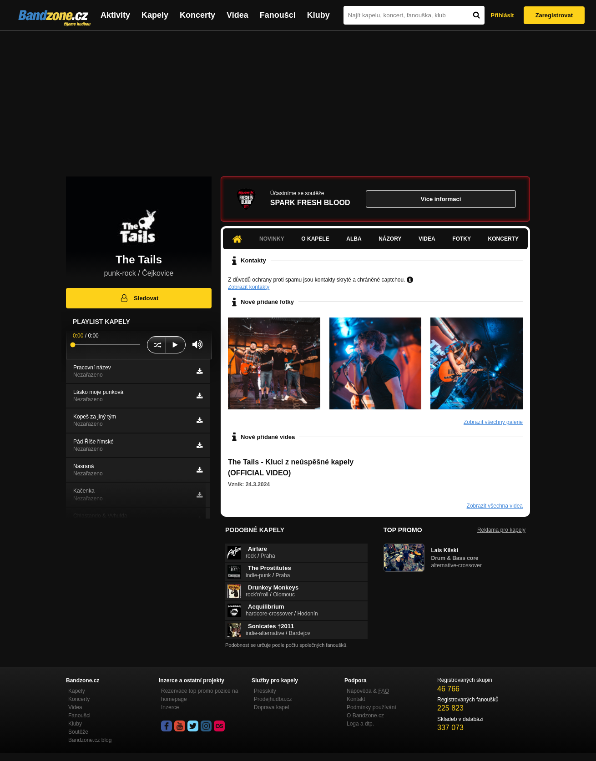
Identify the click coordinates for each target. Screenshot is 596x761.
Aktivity (115, 15)
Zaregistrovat (554, 15)
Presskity (265, 691)
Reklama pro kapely (501, 530)
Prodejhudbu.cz (273, 699)
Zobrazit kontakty (248, 287)
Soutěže (78, 732)
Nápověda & (368, 691)
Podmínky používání (371, 707)
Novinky (271, 239)
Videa (237, 15)
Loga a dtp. (360, 724)
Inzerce (170, 707)
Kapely (154, 15)
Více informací (440, 199)
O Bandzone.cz (365, 715)
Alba (353, 239)
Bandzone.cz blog (89, 740)
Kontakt (356, 699)
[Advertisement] (298, 99)
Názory (390, 239)
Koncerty (197, 15)
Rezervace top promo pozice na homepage (199, 695)
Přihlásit (502, 15)
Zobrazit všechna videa (495, 506)
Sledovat (139, 298)
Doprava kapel (271, 707)
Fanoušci (278, 15)
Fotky (461, 239)
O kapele (315, 239)
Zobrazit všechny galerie (493, 422)
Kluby (318, 15)
